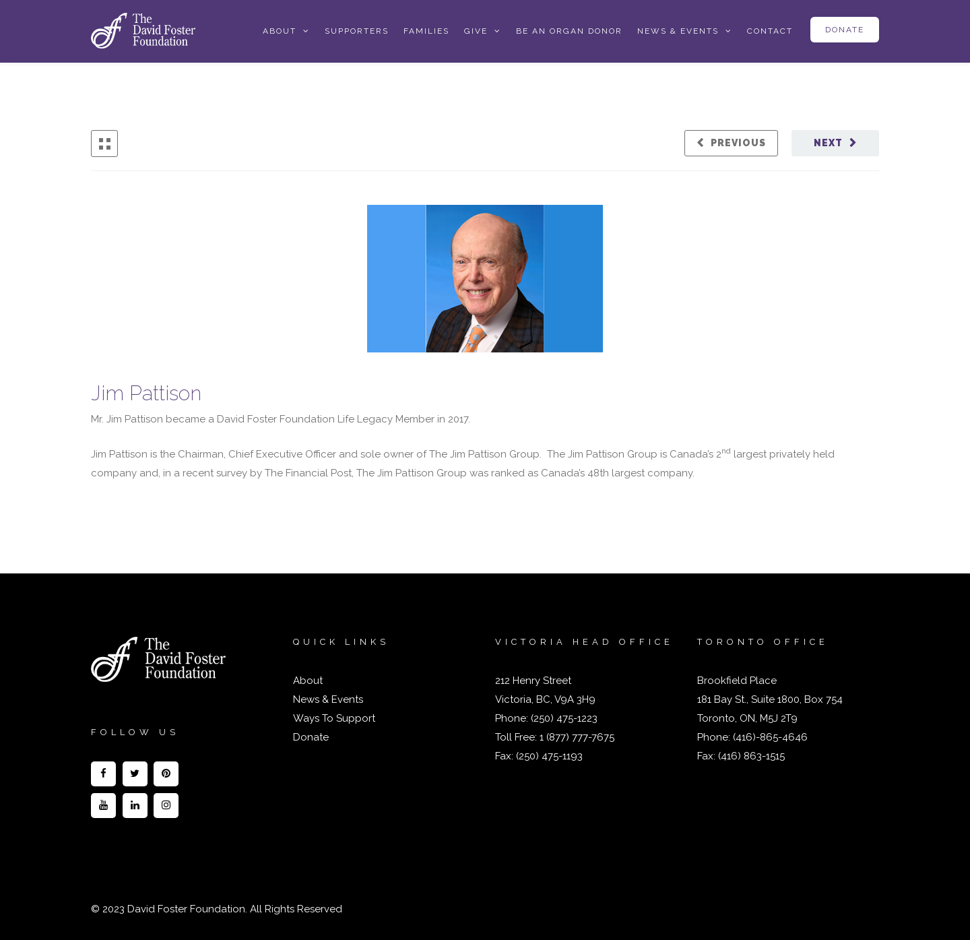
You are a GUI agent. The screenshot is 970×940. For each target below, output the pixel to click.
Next (828, 142)
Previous (738, 142)
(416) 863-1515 (751, 756)
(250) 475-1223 (562, 718)
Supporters (357, 31)
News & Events (678, 31)
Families (426, 31)
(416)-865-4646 (770, 737)
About (279, 31)
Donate (844, 29)
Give (476, 31)
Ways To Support (334, 718)
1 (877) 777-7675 (575, 737)
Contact (770, 31)
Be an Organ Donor (569, 31)
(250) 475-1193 (549, 756)
